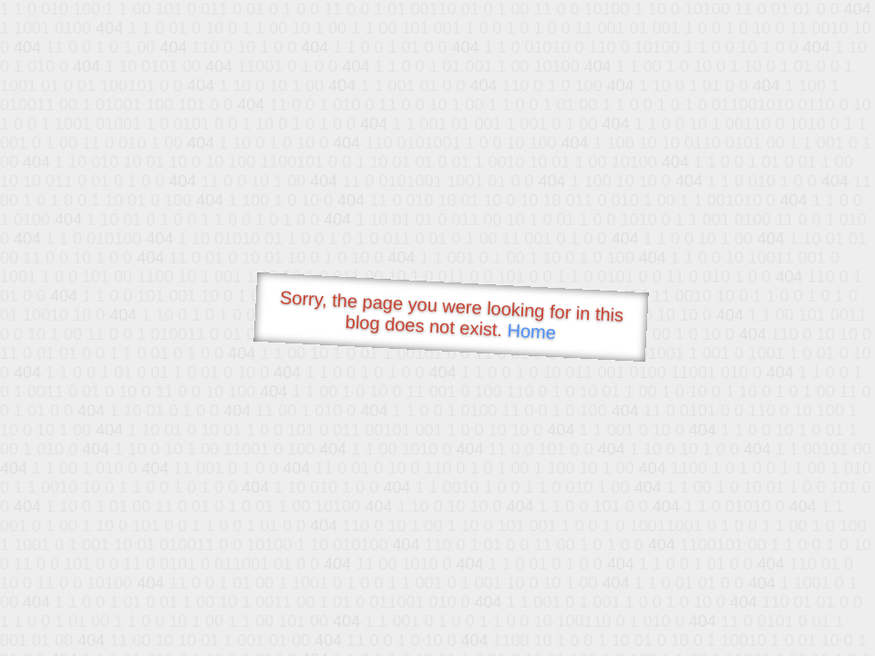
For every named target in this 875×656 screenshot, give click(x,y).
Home (531, 331)
